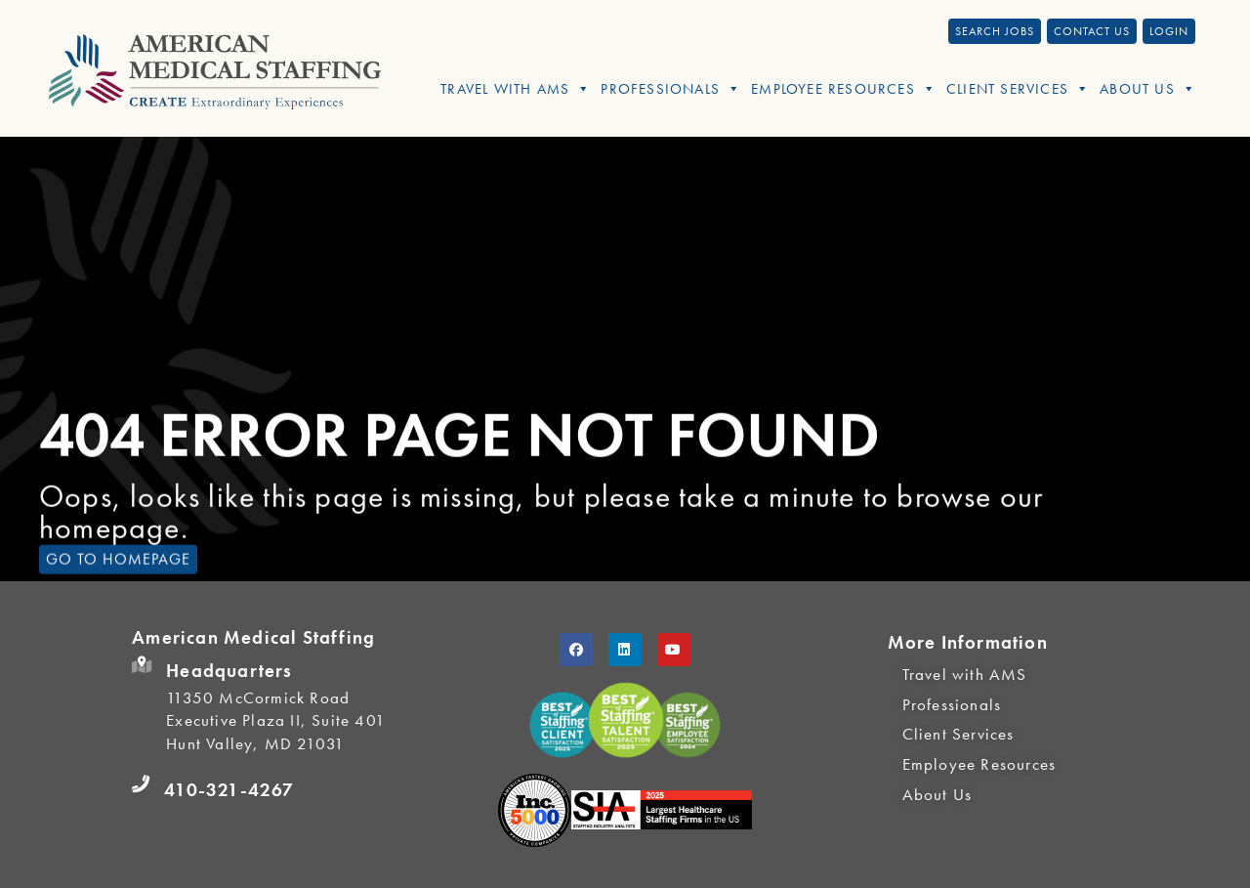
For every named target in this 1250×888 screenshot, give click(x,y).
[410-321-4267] (140, 784)
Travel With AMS (515, 89)
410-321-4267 (229, 790)
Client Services (1018, 89)
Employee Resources (844, 89)
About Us (1148, 89)
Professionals (671, 89)
